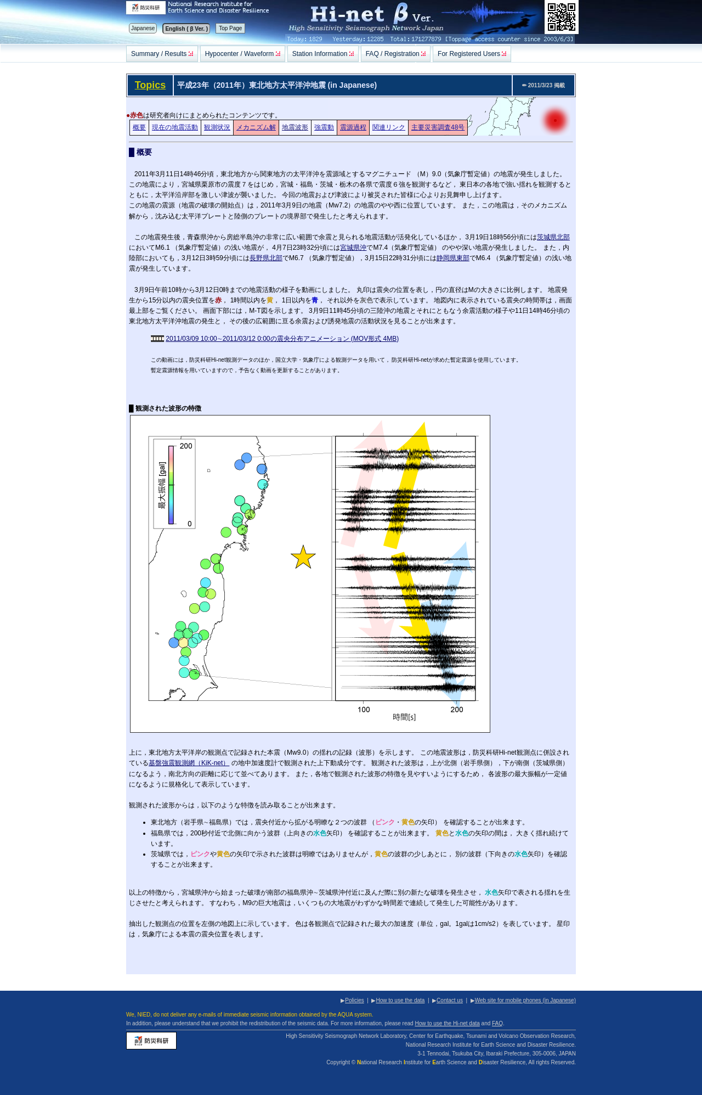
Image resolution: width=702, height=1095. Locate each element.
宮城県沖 (353, 247)
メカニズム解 (256, 127)
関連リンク (388, 127)
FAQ (497, 1023)
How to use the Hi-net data (447, 1023)
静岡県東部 (453, 258)
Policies (354, 1000)
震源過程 (353, 127)
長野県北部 (266, 258)
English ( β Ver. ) (186, 29)
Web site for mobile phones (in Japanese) (525, 1000)
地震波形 (295, 127)
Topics (150, 85)
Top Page (230, 28)
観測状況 (217, 127)
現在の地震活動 (175, 127)
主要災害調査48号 (438, 127)
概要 (139, 127)
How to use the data (400, 1000)
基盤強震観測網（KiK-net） (189, 763)
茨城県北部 (553, 237)
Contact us (450, 1000)
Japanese (143, 28)
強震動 (324, 127)
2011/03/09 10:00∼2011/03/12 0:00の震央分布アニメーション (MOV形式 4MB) (282, 338)
